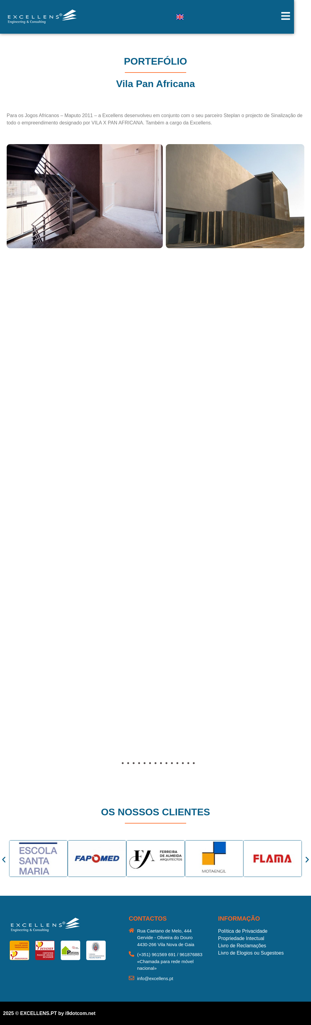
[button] (23, 715)
